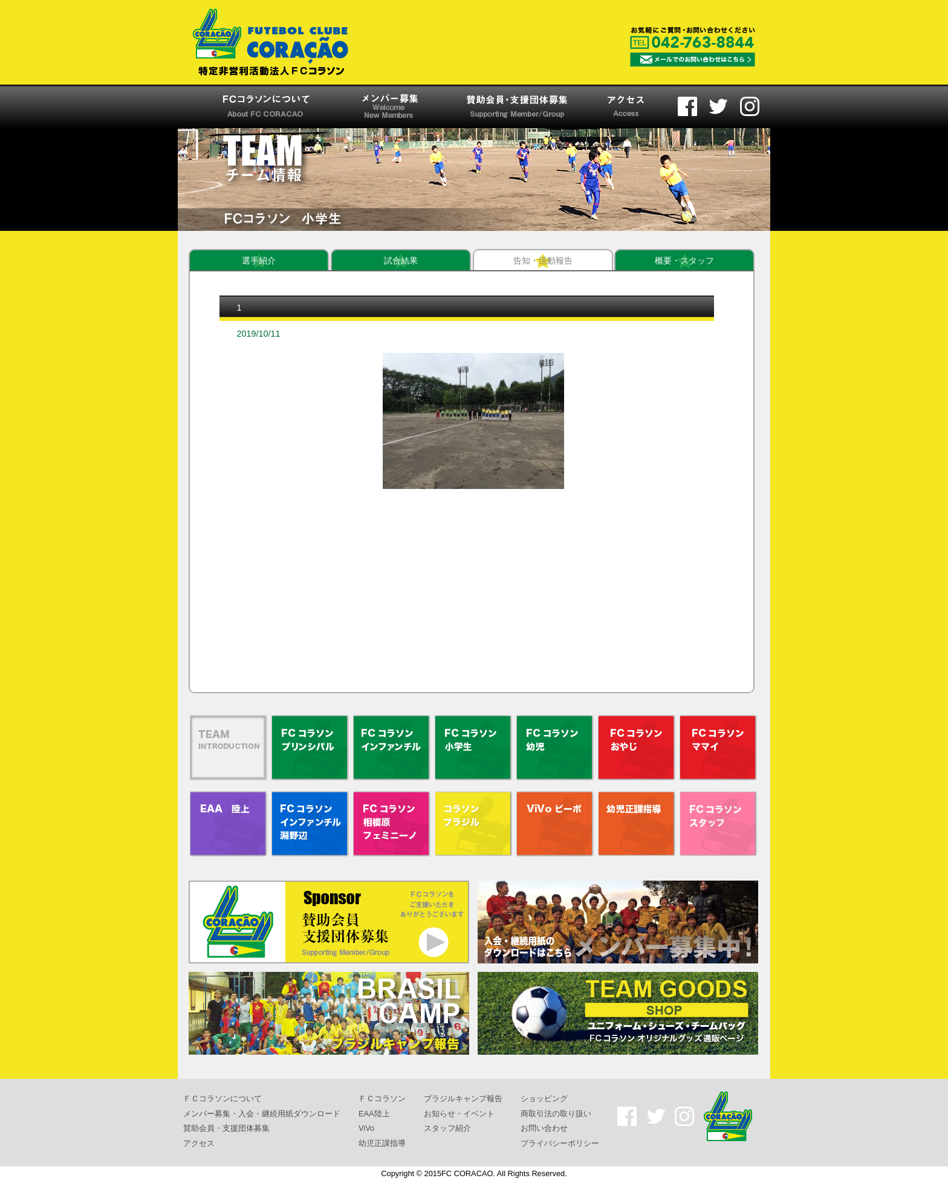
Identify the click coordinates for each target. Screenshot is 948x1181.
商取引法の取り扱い (556, 1113)
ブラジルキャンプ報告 (463, 1098)
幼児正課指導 (382, 1143)
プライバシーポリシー (560, 1143)
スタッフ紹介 (447, 1128)
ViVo (366, 1128)
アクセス (199, 1143)
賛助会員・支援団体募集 (226, 1128)
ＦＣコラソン (382, 1098)
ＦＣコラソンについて (222, 1098)
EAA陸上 (374, 1113)
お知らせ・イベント (459, 1113)
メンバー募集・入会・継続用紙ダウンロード (261, 1113)
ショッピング (544, 1098)
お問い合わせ (544, 1128)
